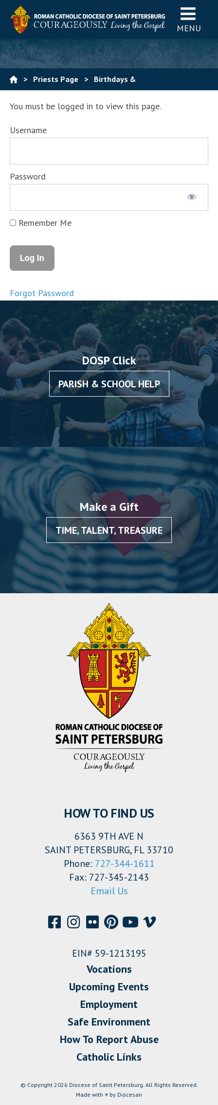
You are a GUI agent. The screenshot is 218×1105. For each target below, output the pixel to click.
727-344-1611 (125, 863)
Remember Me (41, 222)
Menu (189, 19)
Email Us (109, 890)
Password (28, 176)
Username (28, 130)
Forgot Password (42, 293)
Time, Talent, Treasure (109, 530)
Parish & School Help (109, 384)
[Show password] (192, 197)
